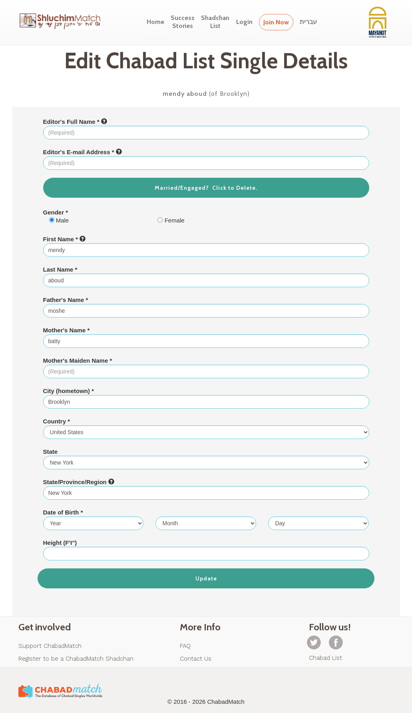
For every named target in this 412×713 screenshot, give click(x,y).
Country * (56, 421)
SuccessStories (183, 22)
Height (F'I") (60, 542)
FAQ (185, 645)
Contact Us (195, 658)
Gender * (55, 212)
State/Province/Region (78, 482)
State (50, 451)
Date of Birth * (63, 512)
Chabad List (325, 657)
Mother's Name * (66, 330)
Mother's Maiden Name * (77, 360)
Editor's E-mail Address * (82, 152)
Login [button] (244, 22)
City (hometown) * (68, 390)
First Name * (64, 239)
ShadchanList (215, 22)
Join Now (276, 22)
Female (170, 220)
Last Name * (60, 269)
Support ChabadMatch (50, 645)
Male (59, 220)
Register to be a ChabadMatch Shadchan (75, 658)
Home (155, 22)
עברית (308, 22)
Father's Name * (65, 299)
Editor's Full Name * (75, 121)
